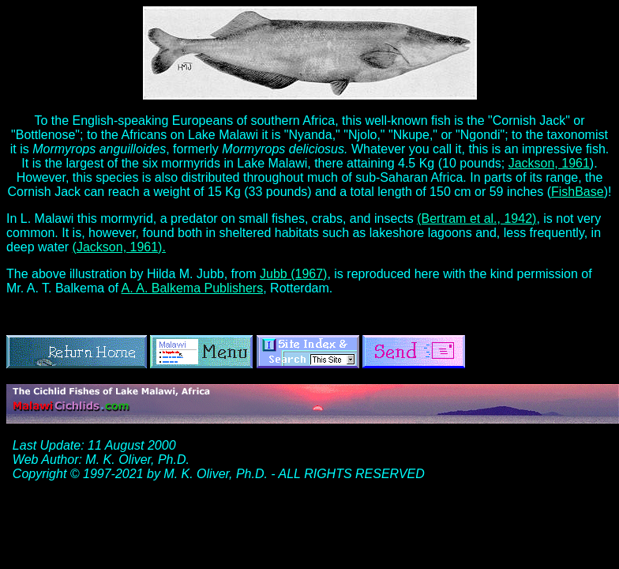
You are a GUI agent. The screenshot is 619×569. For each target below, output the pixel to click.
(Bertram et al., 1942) (476, 218)
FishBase (577, 191)
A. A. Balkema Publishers (193, 288)
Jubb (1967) (293, 274)
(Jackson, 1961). (119, 247)
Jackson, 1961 (549, 163)
